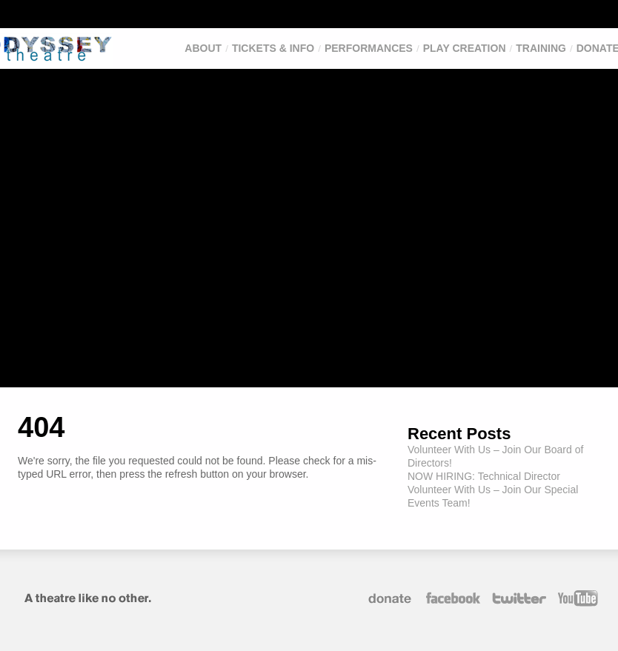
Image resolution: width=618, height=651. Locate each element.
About (203, 48)
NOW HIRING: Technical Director (484, 476)
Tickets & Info (273, 48)
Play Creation (464, 48)
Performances (369, 48)
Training (541, 48)
